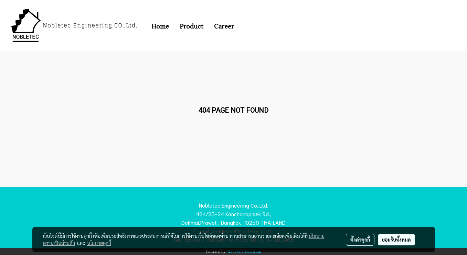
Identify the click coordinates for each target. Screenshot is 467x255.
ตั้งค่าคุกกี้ (360, 239)
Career (224, 25)
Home (160, 25)
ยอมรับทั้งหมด (396, 239)
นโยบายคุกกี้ (99, 243)
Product (191, 25)
